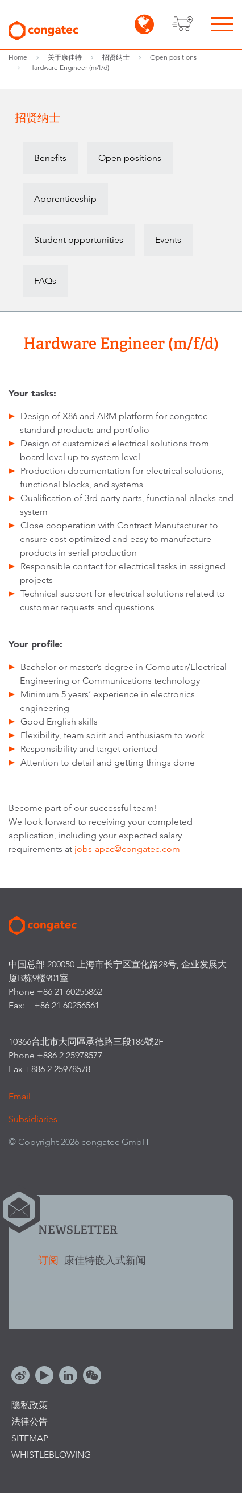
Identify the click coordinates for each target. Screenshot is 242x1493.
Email (20, 1096)
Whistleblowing (51, 1454)
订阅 (49, 1260)
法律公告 (29, 1421)
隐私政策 (29, 1405)
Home (18, 57)
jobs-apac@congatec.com (127, 848)
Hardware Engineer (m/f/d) (69, 67)
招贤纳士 (116, 57)
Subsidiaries (33, 1119)
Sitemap (29, 1438)
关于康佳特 (65, 57)
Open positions (173, 57)
